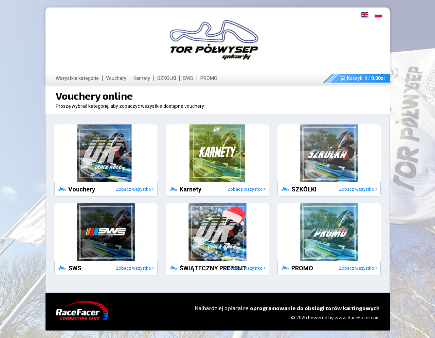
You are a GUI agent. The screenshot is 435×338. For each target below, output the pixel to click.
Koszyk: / (362, 78)
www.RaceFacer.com (357, 317)
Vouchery (116, 78)
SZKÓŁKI (166, 78)
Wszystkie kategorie (77, 78)
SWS (188, 78)
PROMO (208, 78)
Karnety (141, 78)
